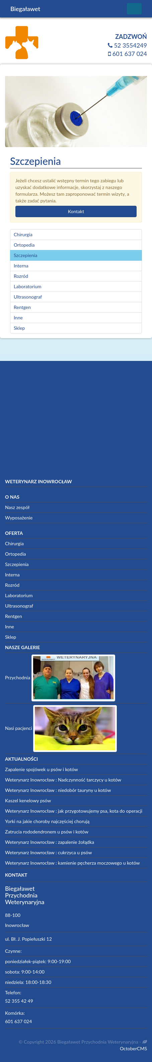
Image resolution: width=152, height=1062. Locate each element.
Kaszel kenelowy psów (28, 800)
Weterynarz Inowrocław (38, 481)
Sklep (19, 328)
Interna (21, 265)
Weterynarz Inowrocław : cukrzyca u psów (48, 852)
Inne (18, 317)
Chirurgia (23, 234)
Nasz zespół (17, 507)
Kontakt (76, 211)
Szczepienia (25, 255)
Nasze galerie (22, 647)
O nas (12, 497)
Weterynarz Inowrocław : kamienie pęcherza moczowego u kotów (72, 863)
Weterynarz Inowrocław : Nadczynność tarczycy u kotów (63, 780)
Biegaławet (25, 8)
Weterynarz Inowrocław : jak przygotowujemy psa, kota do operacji (73, 811)
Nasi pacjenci (61, 728)
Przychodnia (60, 677)
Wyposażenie (18, 517)
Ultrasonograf (28, 297)
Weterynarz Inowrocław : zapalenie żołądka (49, 842)
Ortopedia (24, 245)
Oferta (14, 533)
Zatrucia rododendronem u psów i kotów (46, 831)
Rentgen (22, 307)
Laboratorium (27, 286)
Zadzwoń (131, 36)
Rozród (21, 276)
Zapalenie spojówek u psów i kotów (41, 769)
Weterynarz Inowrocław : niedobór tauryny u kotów (58, 790)
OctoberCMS (133, 1048)
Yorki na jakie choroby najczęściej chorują (47, 821)
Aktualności (21, 759)
